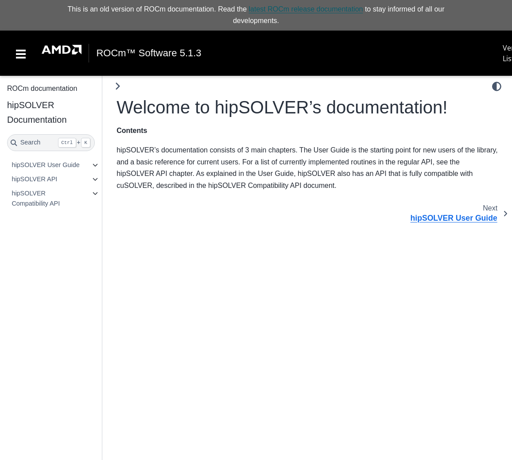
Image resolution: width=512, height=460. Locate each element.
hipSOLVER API (34, 179)
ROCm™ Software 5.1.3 (148, 53)
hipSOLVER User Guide (45, 164)
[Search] (51, 142)
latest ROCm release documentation (306, 9)
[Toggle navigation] (21, 53)
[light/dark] (497, 86)
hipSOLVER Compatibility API (36, 198)
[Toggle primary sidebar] (117, 86)
